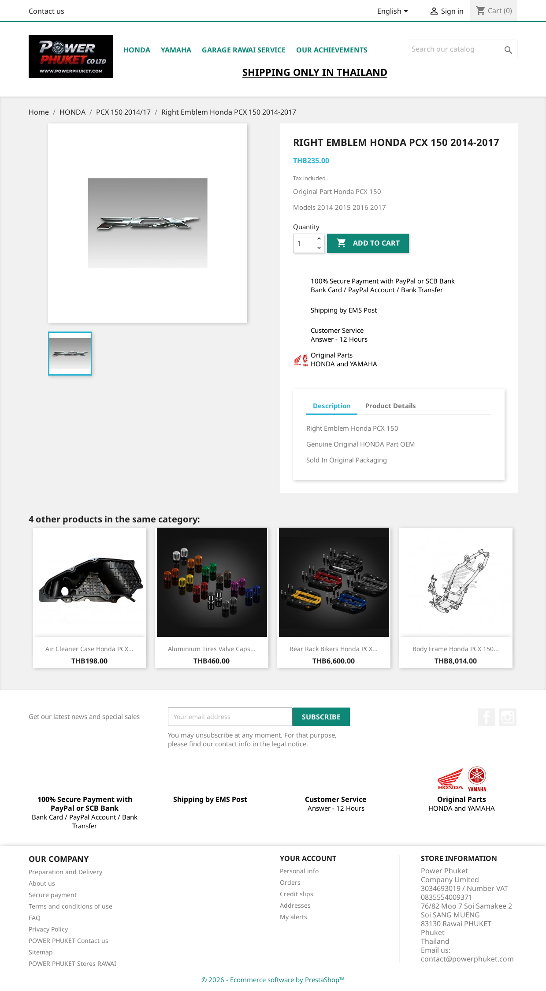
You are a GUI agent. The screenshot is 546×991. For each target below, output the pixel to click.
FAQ (35, 917)
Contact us (46, 11)
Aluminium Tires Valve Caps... (212, 649)
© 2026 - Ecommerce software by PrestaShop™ (273, 979)
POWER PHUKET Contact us (68, 940)
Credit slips (296, 894)
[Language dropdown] (394, 12)
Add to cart (368, 243)
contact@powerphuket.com (467, 959)
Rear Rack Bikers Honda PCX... (334, 649)
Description (332, 405)
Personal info (299, 871)
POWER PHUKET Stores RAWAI (72, 963)
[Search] (462, 49)
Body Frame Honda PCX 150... (455, 649)
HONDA (136, 50)
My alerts (293, 917)
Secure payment (53, 894)
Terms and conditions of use (70, 906)
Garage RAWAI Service (244, 50)
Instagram (507, 717)
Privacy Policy (48, 929)
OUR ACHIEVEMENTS (332, 50)
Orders (290, 882)
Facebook (486, 717)
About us (42, 883)
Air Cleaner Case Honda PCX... (89, 649)
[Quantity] (303, 243)
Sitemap (41, 952)
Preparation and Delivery (65, 872)
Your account (308, 858)
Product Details (390, 405)
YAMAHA (176, 50)
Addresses (295, 905)
